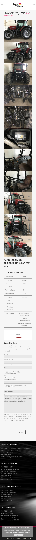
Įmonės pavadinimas (10, 379)
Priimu (18, 535)
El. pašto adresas (9, 359)
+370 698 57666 (8, 452)
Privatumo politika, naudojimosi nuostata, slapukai (18, 538)
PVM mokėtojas (8, 376)
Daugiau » (27, 532)
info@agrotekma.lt (8, 513)
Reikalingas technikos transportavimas (15, 385)
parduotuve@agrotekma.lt (11, 469)
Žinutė (5, 394)
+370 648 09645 (8, 467)
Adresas (6, 389)
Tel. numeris (8, 365)
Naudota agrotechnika (18, 14)
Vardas (6, 354)
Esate (5, 370)
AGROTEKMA (7, 14)
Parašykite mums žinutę (10, 515)
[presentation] (18, 425)
